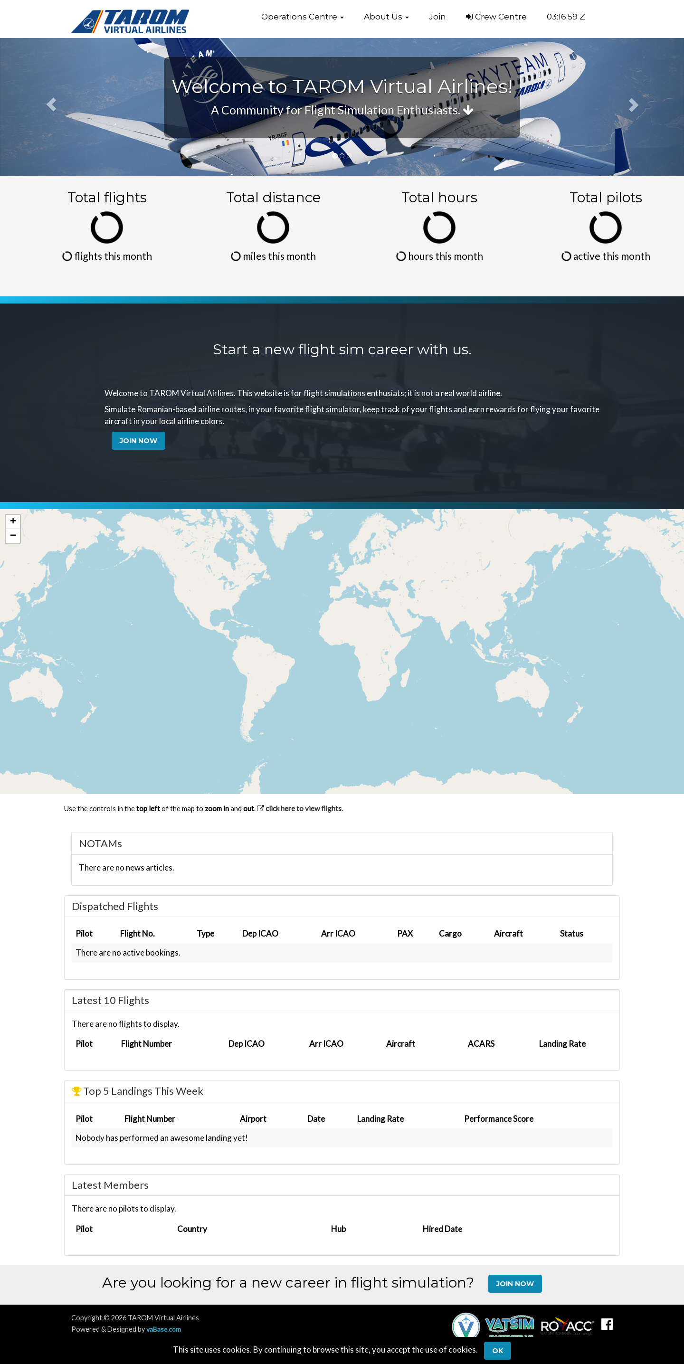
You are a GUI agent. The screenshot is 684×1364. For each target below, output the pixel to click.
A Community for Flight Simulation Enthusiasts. (342, 110)
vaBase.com (164, 1329)
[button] (302, 16)
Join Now (138, 440)
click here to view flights (299, 808)
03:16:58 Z (566, 16)
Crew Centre (496, 16)
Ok (497, 1350)
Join (437, 16)
